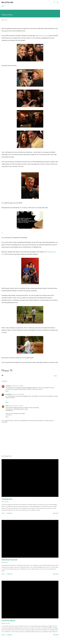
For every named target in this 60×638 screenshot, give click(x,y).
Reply (7, 391)
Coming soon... (7, 499)
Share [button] (55, 375)
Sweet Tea (8, 405)
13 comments (9, 574)
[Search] (54, 2)
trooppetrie (8, 385)
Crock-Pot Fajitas (8, 620)
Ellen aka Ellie (9, 394)
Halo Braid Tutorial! (9, 560)
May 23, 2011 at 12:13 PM (17, 405)
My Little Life (7, 2)
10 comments (9, 513)
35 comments (9, 634)
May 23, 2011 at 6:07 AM (18, 394)
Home (3, 6)
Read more (55, 513)
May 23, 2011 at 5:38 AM (17, 385)
